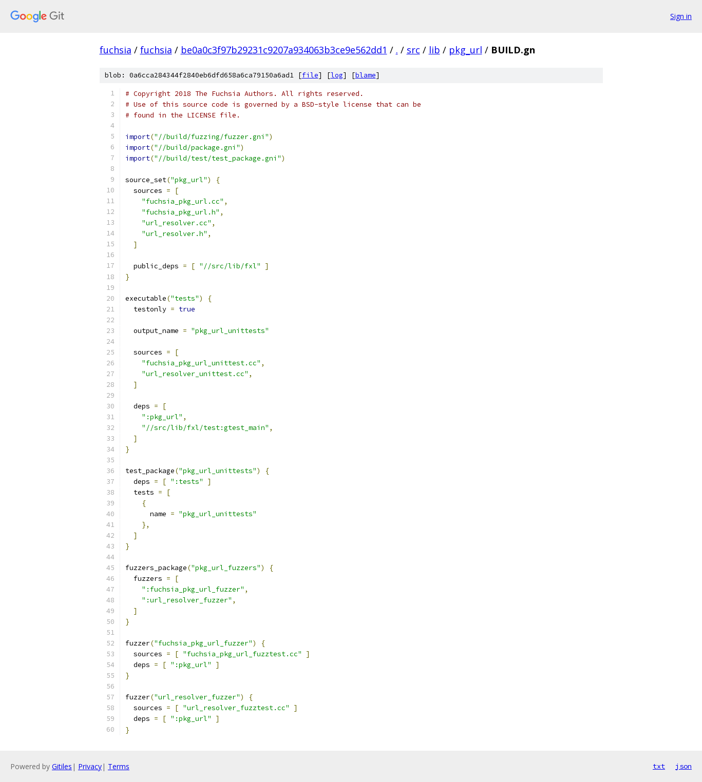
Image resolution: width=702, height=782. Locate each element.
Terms (118, 766)
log (337, 75)
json (683, 766)
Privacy (90, 766)
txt (659, 766)
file (310, 75)
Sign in (681, 16)
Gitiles (62, 766)
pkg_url (465, 50)
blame (365, 75)
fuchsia (115, 50)
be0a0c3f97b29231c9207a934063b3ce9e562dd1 (284, 50)
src (413, 50)
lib (434, 50)
